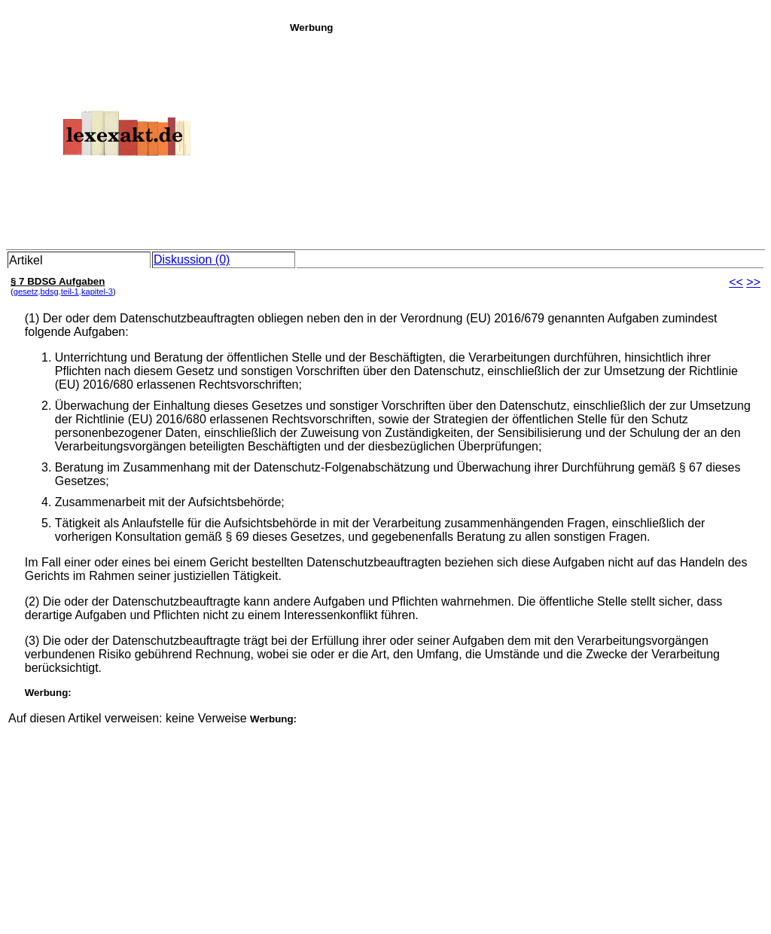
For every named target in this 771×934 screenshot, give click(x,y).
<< (736, 282)
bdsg (50, 291)
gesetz (26, 291)
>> (753, 282)
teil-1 (70, 291)
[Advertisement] (526, 138)
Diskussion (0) (192, 259)
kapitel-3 (97, 291)
